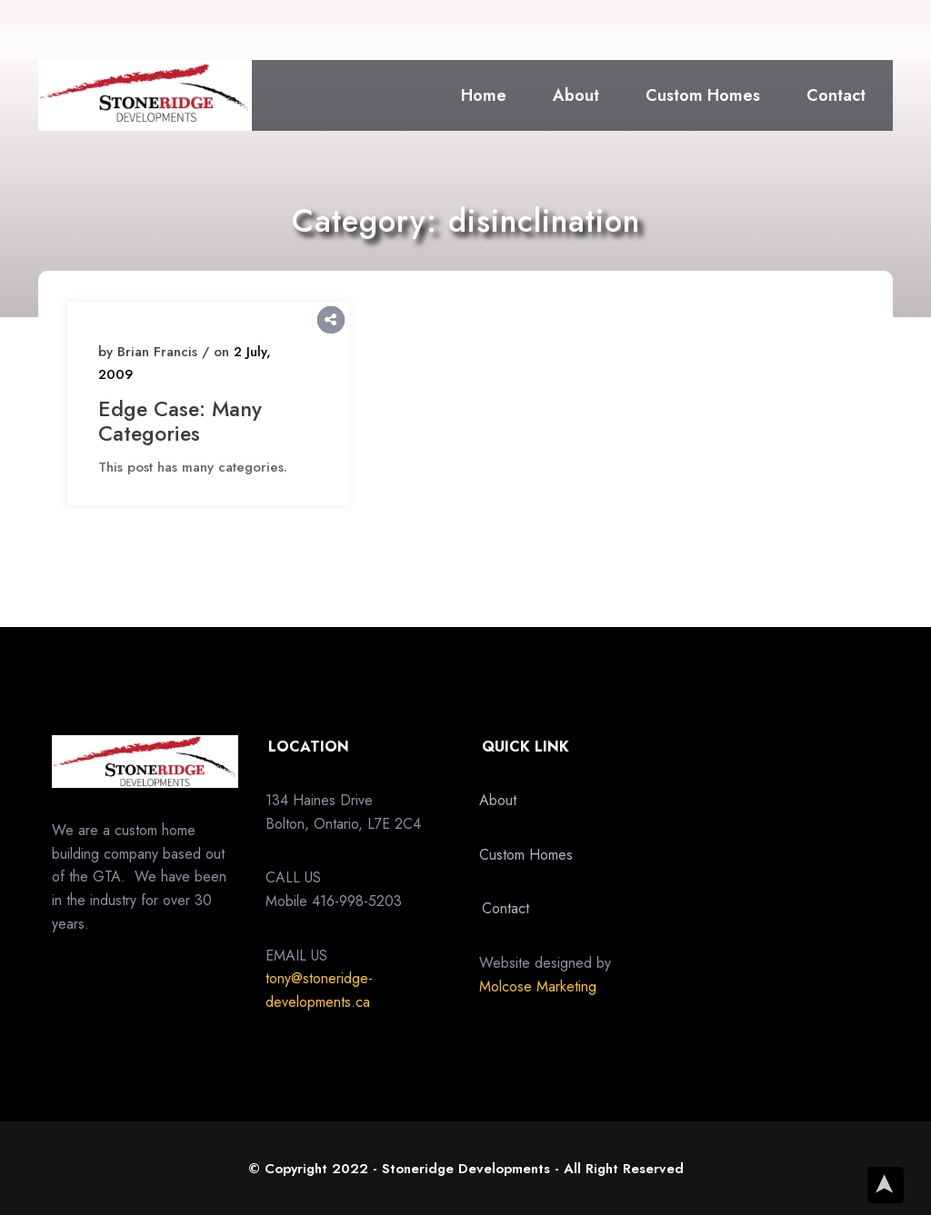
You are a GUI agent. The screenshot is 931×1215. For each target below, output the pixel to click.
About (576, 95)
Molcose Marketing (537, 986)
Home (483, 95)
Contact (836, 95)
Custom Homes (703, 95)
